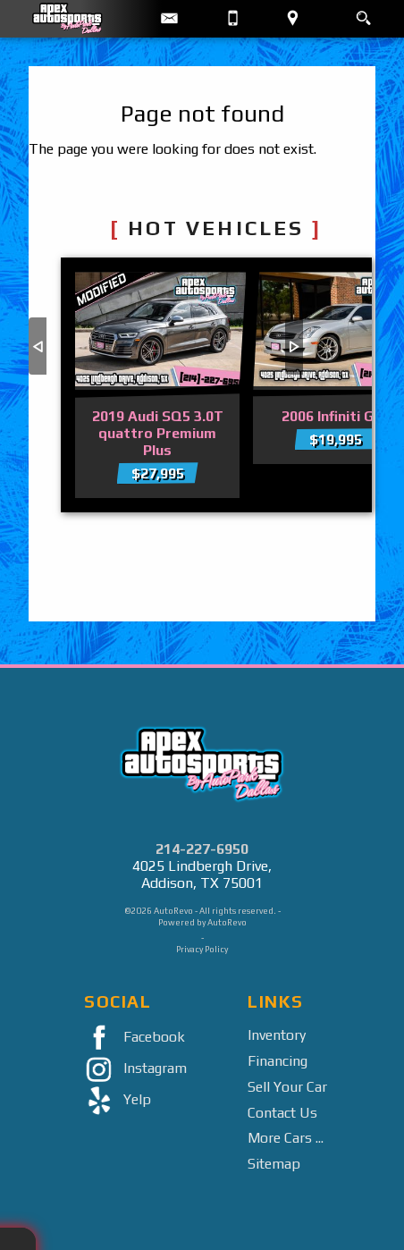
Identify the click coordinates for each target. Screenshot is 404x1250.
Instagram (132, 1069)
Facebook (131, 1038)
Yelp (114, 1101)
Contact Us (282, 1112)
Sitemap (274, 1163)
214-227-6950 (202, 848)
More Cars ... (286, 1137)
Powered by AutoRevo (202, 922)
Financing (277, 1060)
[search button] (363, 12)
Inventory (277, 1034)
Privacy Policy (202, 949)
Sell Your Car (287, 1086)
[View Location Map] (293, 19)
